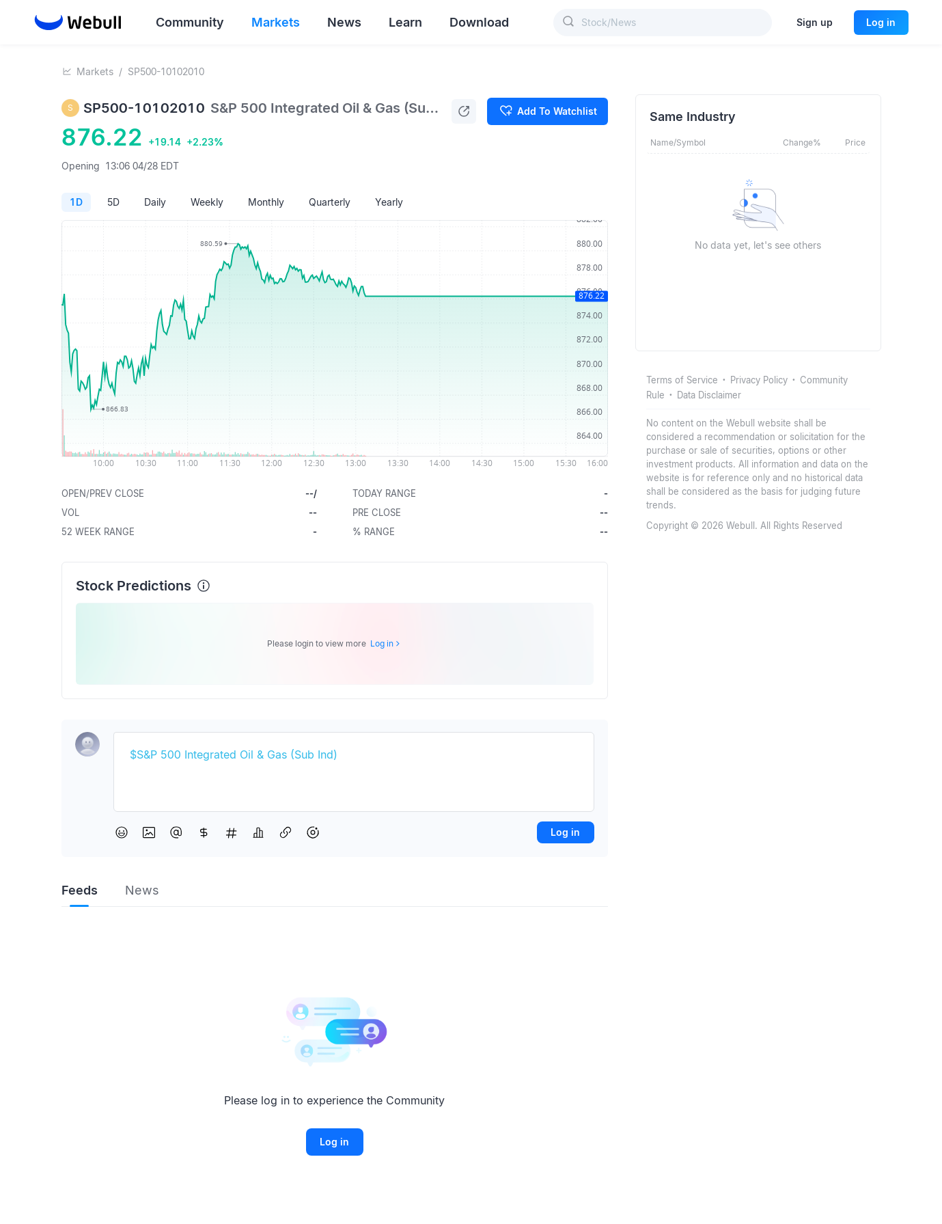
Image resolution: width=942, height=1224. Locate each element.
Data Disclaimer (709, 395)
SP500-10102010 (166, 71)
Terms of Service (682, 380)
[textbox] (354, 755)
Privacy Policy (759, 380)
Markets (95, 71)
